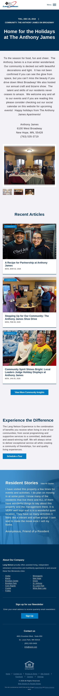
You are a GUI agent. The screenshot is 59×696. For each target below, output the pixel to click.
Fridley (8, 591)
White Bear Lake (39, 588)
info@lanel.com (30, 647)
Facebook (19, 676)
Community (10, 226)
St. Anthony (37, 583)
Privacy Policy (38, 687)
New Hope (37, 578)
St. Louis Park (38, 586)
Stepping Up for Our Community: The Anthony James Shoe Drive (27, 317)
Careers (30, 676)
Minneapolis (38, 576)
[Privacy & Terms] (29, 669)
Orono (35, 581)
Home (8, 674)
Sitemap (40, 676)
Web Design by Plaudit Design (29, 683)
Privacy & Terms (31, 674)
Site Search (45, 674)
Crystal (8, 588)
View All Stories (47, 483)
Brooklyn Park (11, 583)
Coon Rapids (10, 586)
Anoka (7, 576)
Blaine (7, 578)
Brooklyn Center (11, 581)
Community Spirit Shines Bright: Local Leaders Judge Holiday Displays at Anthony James (27, 372)
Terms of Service (49, 687)
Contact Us (17, 674)
